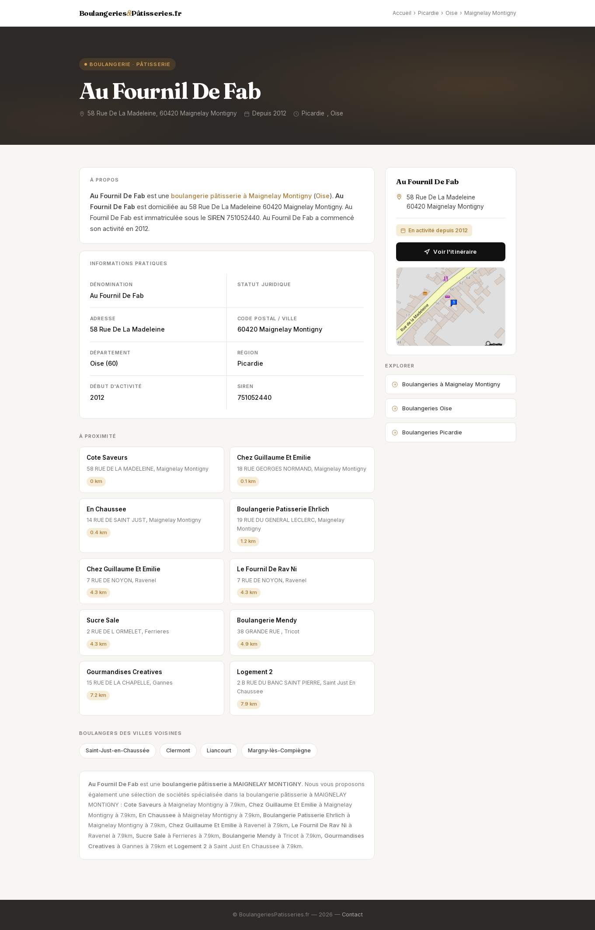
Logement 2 (255, 671)
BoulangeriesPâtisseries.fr (130, 13)
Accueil (402, 13)
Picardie (428, 13)
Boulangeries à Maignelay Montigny (446, 384)
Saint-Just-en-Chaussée (118, 750)
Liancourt (219, 750)
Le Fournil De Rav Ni (267, 569)
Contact (352, 914)
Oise (451, 13)
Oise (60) (104, 363)
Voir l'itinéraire (450, 251)
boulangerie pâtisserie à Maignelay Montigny (241, 195)
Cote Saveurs (107, 457)
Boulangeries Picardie (427, 432)
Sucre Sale (103, 620)
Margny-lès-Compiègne (279, 750)
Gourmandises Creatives (124, 671)
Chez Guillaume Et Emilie (274, 457)
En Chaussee (106, 509)
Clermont (178, 750)
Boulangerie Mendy (267, 620)
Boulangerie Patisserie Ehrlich (283, 509)
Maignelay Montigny (490, 13)
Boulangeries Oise (422, 408)
